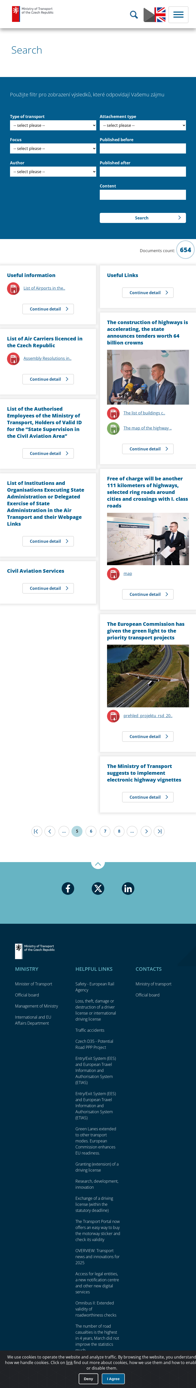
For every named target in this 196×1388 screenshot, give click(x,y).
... (64, 831)
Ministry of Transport (33, 14)
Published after (115, 163)
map (128, 573)
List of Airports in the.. (44, 288)
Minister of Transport (33, 984)
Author (17, 163)
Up (98, 865)
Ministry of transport (153, 984)
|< (36, 831)
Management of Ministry (36, 1006)
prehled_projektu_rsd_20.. (148, 715)
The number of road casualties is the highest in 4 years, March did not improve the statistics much (97, 1338)
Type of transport (27, 116)
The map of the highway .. (148, 428)
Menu (178, 14)
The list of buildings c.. (144, 413)
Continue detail (45, 309)
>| (159, 831)
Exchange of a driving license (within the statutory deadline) (94, 1204)
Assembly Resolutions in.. (47, 358)
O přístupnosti (177, 1370)
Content (108, 186)
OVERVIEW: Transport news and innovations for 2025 (97, 1256)
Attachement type (118, 116)
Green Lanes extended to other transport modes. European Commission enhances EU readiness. (95, 1141)
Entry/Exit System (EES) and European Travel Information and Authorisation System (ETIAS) (95, 1070)
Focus (16, 139)
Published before (116, 139)
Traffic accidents (89, 1030)
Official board (27, 995)
